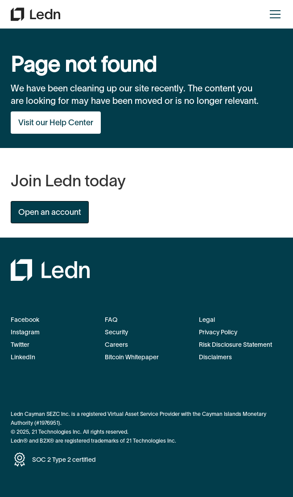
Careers (116, 344)
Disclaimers (215, 357)
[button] (273, 14)
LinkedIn (23, 357)
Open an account (49, 212)
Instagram (25, 332)
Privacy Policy (218, 332)
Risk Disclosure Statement (235, 344)
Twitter (20, 344)
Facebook (25, 319)
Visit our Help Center (55, 122)
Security (116, 332)
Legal (207, 319)
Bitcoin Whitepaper (132, 357)
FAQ (111, 319)
